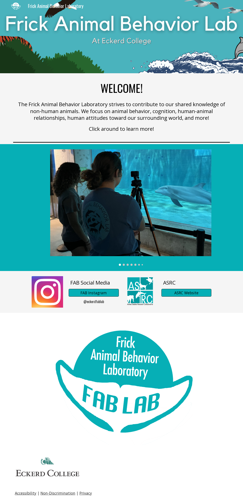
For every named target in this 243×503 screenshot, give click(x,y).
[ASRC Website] (186, 293)
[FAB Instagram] (93, 293)
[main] (121, 88)
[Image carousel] (130, 207)
